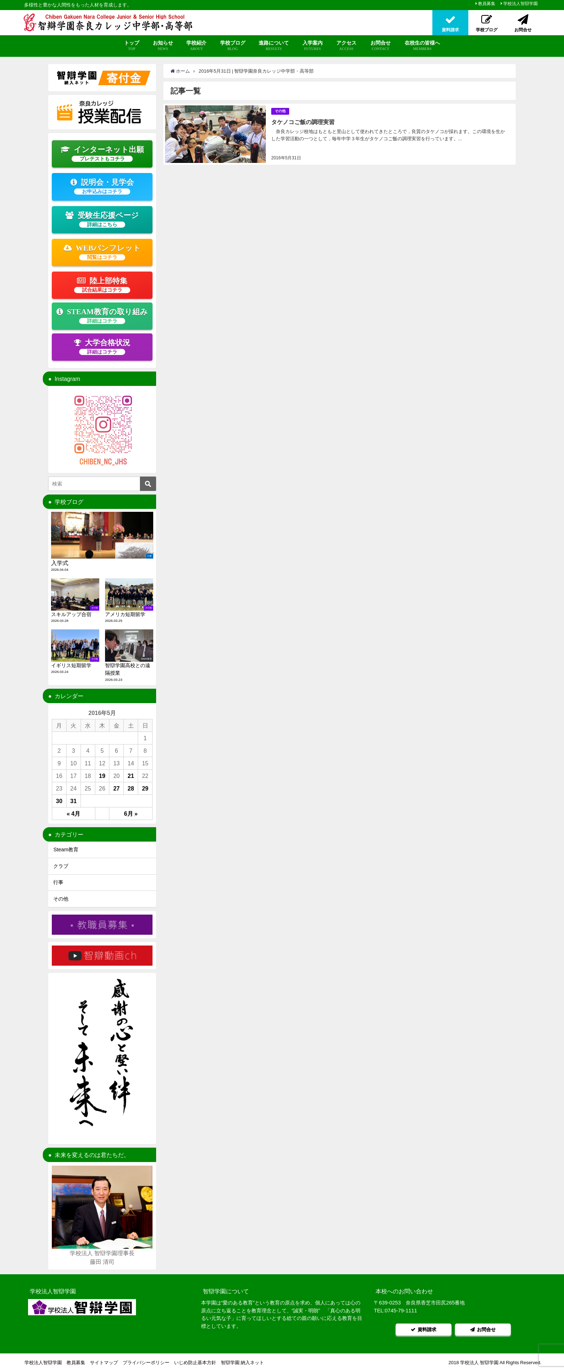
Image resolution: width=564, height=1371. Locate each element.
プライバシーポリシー (146, 1362)
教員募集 (486, 3)
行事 (58, 882)
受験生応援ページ (102, 219)
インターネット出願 (102, 153)
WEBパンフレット (102, 252)
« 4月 (73, 813)
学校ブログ (232, 45)
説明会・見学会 (102, 186)
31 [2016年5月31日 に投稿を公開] (73, 801)
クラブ (60, 866)
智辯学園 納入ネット (242, 1362)
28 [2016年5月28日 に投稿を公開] (131, 788)
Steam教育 (65, 849)
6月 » (131, 813)
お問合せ (380, 45)
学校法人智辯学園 (520, 3)
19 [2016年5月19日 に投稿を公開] (102, 776)
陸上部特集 (102, 285)
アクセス (346, 45)
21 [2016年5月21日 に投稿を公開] (131, 776)
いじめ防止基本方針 (195, 1362)
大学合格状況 (102, 346)
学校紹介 (196, 45)
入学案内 (312, 45)
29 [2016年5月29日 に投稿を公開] (145, 788)
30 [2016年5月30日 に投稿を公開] (59, 801)
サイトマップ (104, 1362)
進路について (274, 45)
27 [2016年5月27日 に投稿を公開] (116, 788)
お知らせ (163, 45)
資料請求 (424, 1329)
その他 (280, 111)
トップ (131, 45)
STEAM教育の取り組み (101, 316)
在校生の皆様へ (422, 45)
